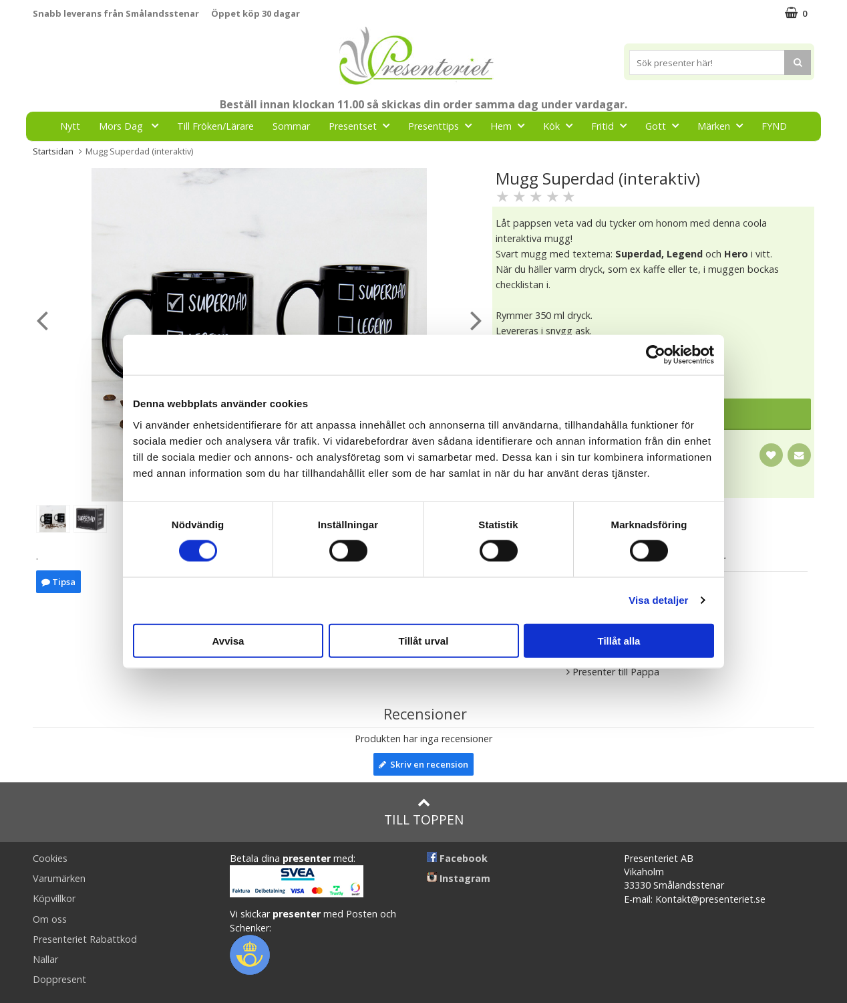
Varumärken (59, 878)
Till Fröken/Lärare (215, 126)
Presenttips (444, 125)
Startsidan (53, 151)
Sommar (291, 126)
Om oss (50, 919)
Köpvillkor (54, 898)
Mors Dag (132, 125)
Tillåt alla (619, 640)
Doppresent (59, 979)
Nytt (70, 126)
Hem (511, 125)
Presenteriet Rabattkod (85, 939)
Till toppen (424, 812)
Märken (724, 125)
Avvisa (228, 640)
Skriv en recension (423, 764)
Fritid (613, 125)
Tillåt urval (424, 640)
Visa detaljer (658, 600)
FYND (774, 126)
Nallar (45, 959)
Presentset (363, 125)
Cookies (50, 858)
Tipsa (58, 582)
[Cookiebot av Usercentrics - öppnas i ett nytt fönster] (655, 355)
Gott (666, 125)
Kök (561, 125)
